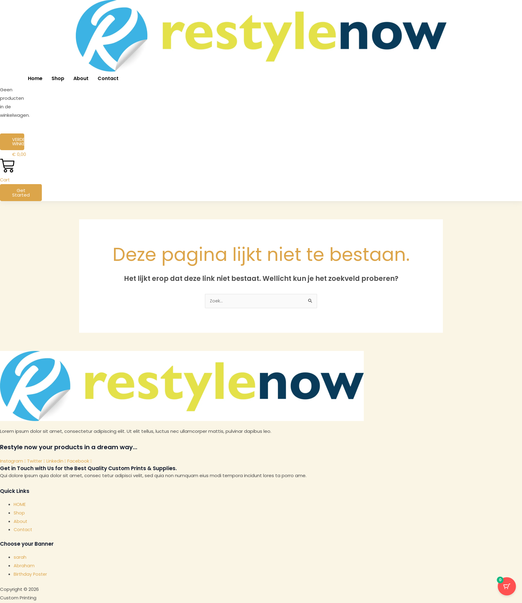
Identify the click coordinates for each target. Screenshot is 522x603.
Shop (58, 78)
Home (35, 78)
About (81, 78)
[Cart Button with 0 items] (507, 588)
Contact (108, 78)
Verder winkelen (18, 141)
